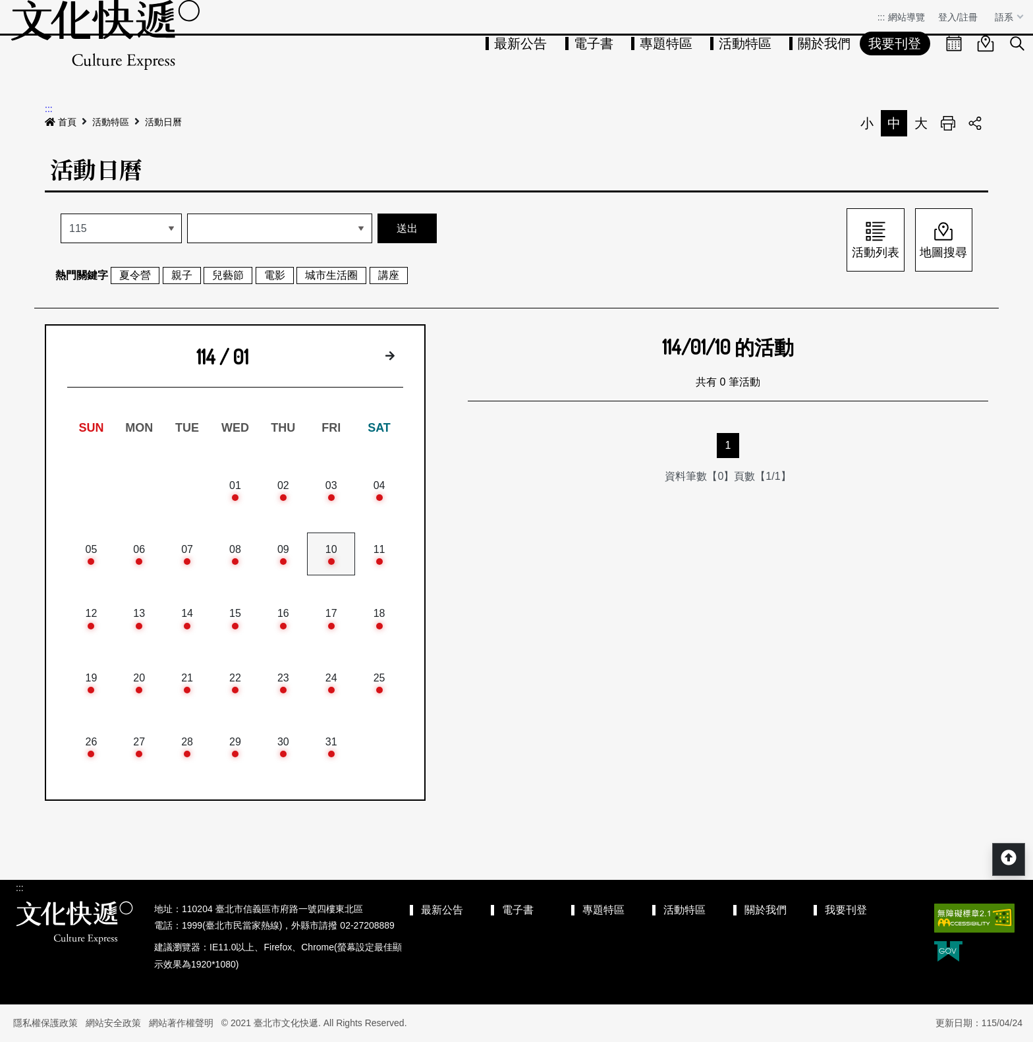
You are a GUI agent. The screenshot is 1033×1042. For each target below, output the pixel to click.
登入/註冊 (958, 17)
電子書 (593, 43)
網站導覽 (906, 17)
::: (881, 17)
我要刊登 (894, 43)
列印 (948, 123)
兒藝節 (228, 275)
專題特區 (666, 43)
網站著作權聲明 (181, 1023)
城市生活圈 (331, 275)
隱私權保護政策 (45, 1023)
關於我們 (824, 43)
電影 (274, 275)
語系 (1005, 17)
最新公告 (520, 43)
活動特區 (745, 43)
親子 (181, 275)
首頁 (60, 122)
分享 (975, 123)
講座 (388, 275)
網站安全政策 (113, 1023)
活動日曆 (163, 122)
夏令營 (135, 275)
